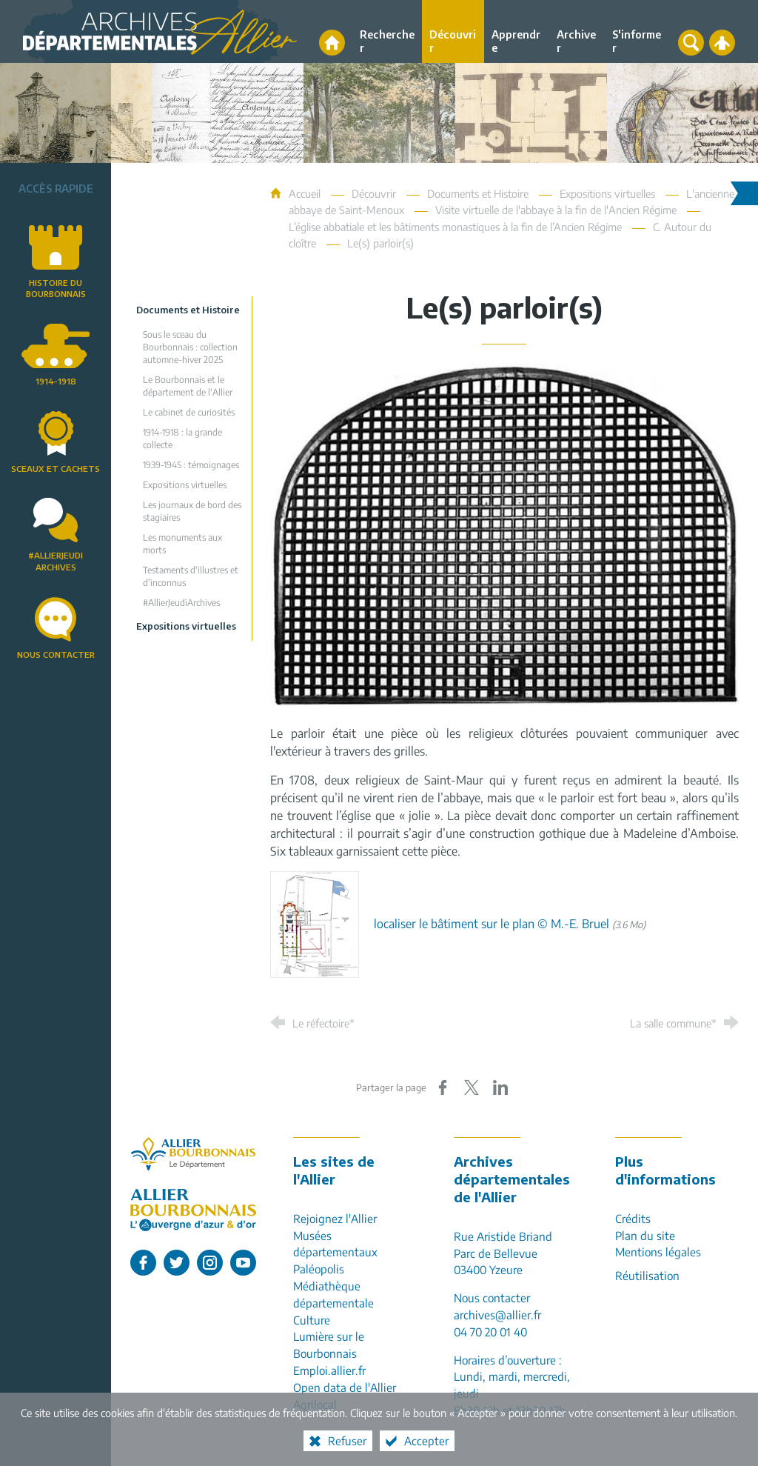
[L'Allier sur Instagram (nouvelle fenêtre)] (210, 1263)
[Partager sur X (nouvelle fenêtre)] (471, 1087)
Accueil (306, 193)
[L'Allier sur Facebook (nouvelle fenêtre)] (143, 1263)
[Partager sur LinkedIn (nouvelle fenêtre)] (500, 1087)
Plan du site (645, 1235)
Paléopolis (318, 1269)
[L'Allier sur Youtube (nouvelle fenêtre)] (243, 1263)
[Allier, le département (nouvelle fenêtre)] (193, 1153)
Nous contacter (56, 654)
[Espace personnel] (722, 43)
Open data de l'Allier (344, 1387)
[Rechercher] (387, 31)
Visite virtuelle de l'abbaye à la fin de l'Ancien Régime (556, 209)
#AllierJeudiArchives (55, 561)
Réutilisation (647, 1275)
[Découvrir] (453, 31)
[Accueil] (332, 43)
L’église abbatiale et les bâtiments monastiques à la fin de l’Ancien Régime (455, 226)
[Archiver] (576, 31)
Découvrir (374, 193)
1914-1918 (56, 381)
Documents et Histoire (478, 193)
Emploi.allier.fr (329, 1370)
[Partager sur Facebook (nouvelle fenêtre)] (442, 1087)
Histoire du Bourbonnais (56, 288)
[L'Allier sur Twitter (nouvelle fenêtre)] (177, 1263)
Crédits (633, 1218)
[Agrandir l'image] (504, 533)
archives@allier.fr (497, 1314)
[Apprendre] (517, 31)
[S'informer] (637, 31)
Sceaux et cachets (55, 468)
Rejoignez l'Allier (335, 1218)
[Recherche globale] (691, 43)
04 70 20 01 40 (490, 1332)
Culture (311, 1320)
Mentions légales (658, 1252)
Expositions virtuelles (607, 193)
